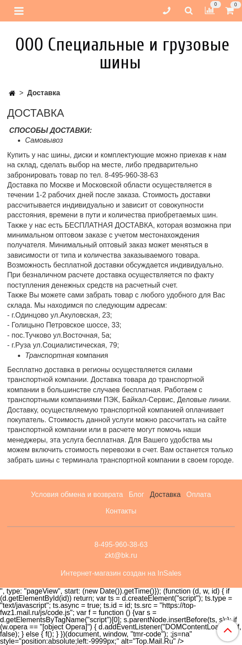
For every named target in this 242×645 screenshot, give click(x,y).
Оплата (199, 494)
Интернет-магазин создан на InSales (121, 573)
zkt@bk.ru (121, 555)
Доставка (165, 494)
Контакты (121, 511)
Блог (136, 494)
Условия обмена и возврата (77, 494)
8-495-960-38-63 (121, 544)
